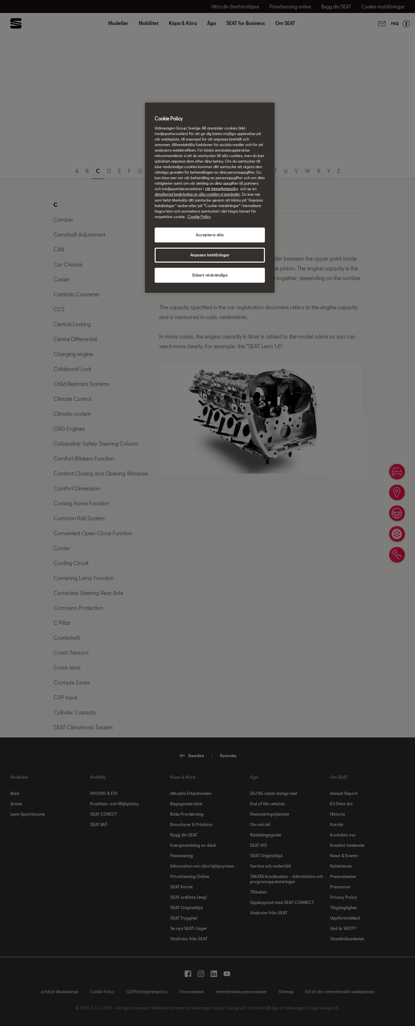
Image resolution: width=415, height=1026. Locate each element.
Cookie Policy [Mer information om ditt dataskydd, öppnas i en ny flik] (199, 217)
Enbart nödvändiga (210, 275)
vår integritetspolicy (221, 189)
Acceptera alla (210, 235)
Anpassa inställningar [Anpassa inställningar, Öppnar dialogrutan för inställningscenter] (210, 255)
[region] (210, 197)
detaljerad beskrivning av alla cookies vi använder (197, 194)
